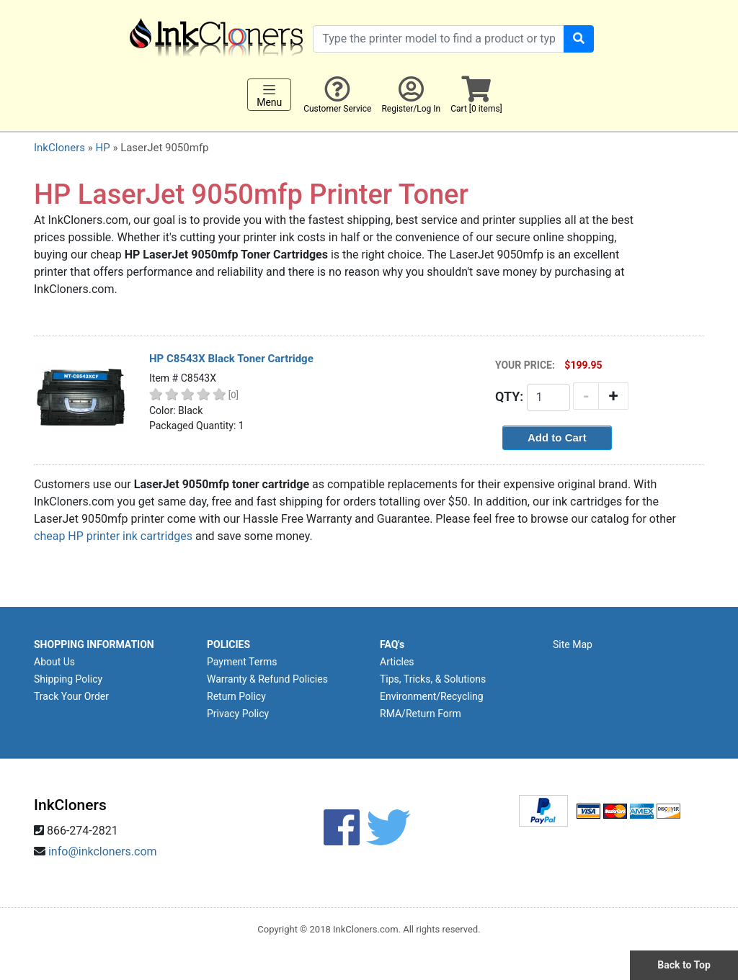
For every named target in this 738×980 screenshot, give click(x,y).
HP (102, 147)
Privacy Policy (238, 713)
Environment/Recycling (432, 696)
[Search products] (438, 39)
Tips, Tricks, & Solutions (433, 679)
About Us (54, 661)
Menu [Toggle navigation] (269, 95)
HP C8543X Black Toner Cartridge (231, 358)
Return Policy (236, 696)
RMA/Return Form (420, 713)
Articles (397, 661)
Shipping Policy (68, 679)
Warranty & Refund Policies (267, 679)
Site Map (572, 644)
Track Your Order (71, 696)
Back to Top (684, 965)
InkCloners (59, 147)
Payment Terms (242, 661)
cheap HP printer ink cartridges (113, 536)
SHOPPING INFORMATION (94, 644)
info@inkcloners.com (102, 851)
